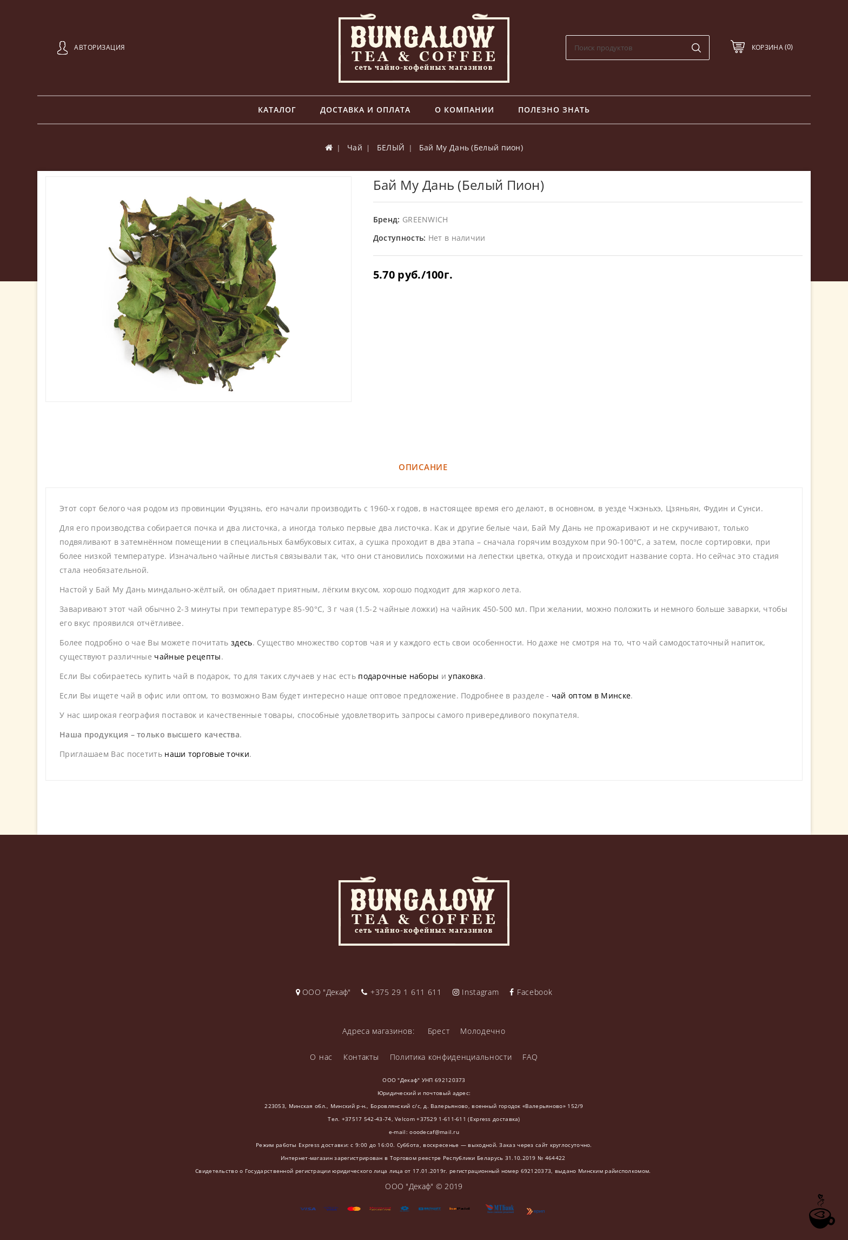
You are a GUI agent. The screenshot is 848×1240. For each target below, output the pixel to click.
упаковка (465, 676)
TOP (821, 1211)
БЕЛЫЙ (391, 147)
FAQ (530, 1057)
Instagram (476, 992)
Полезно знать (554, 109)
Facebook (530, 992)
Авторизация (99, 47)
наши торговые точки (206, 754)
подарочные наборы (398, 676)
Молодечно (482, 1031)
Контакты (361, 1057)
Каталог (277, 109)
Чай (354, 147)
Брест (439, 1031)
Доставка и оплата (365, 109)
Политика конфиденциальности (451, 1057)
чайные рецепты (187, 656)
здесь (242, 642)
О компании (464, 109)
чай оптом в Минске (591, 695)
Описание (423, 466)
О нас (321, 1057)
